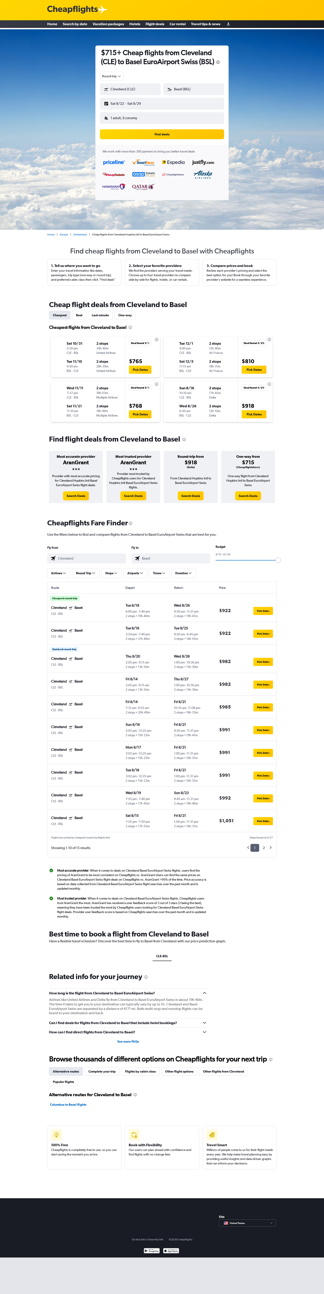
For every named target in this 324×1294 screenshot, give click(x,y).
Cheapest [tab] (60, 311)
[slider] (278, 556)
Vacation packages (108, 25)
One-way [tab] (125, 311)
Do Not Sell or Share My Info (147, 1235)
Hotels (134, 25)
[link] (76, 492)
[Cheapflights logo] (72, 10)
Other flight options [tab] (179, 1068)
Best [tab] (79, 311)
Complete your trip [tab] (102, 1068)
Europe (64, 230)
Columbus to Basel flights (68, 1101)
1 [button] (255, 844)
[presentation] (218, 62)
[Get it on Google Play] (152, 1247)
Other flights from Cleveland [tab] (223, 1068)
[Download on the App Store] (171, 1247)
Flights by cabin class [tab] (140, 1068)
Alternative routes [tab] (66, 1068)
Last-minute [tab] (100, 311)
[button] (128, 102)
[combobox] (112, 76)
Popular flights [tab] (63, 1078)
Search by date (75, 25)
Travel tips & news (205, 25)
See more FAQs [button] (128, 1038)
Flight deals (155, 25)
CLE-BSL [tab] (162, 952)
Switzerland (80, 230)
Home (52, 25)
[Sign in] (228, 25)
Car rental (178, 25)
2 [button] (264, 844)
